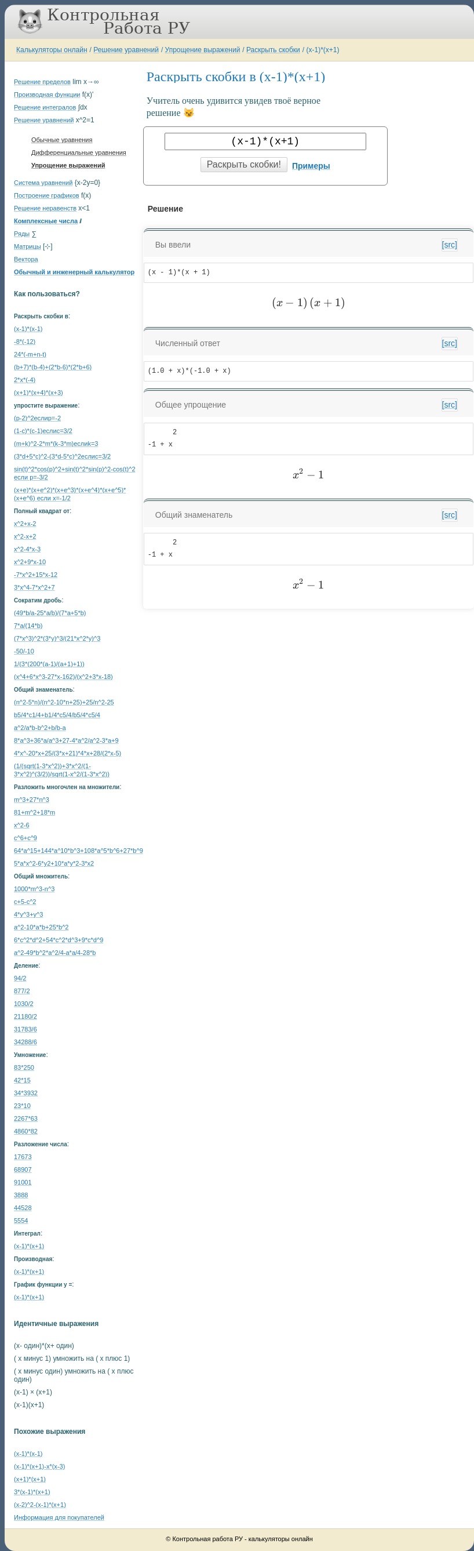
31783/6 (25, 1029)
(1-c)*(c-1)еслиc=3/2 (43, 430)
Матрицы (27, 246)
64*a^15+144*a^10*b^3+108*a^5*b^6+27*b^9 (78, 850)
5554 (21, 1220)
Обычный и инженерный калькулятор (74, 271)
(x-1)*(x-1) (28, 328)
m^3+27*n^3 (31, 799)
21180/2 (25, 1016)
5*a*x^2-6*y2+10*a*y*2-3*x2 (54, 863)
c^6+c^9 (25, 837)
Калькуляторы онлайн (51, 50)
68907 (23, 1169)
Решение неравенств (45, 208)
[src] (449, 244)
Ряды (22, 233)
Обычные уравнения (61, 139)
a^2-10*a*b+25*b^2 (41, 927)
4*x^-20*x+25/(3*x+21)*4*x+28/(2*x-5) (67, 753)
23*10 (22, 1105)
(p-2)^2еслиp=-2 (37, 418)
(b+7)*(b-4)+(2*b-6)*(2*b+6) (53, 367)
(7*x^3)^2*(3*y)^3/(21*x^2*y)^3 (57, 638)
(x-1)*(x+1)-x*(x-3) (39, 1466)
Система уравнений (43, 182)
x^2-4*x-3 (27, 549)
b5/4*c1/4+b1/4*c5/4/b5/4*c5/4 (57, 714)
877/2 (22, 990)
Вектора (26, 259)
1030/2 (24, 1003)
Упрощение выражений (202, 50)
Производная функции (47, 94)
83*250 (24, 1067)
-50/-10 (24, 651)
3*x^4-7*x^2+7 (34, 587)
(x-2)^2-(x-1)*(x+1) (40, 1504)
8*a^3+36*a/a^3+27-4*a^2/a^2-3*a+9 (66, 740)
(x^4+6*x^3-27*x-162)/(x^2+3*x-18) (63, 676)
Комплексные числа (46, 220)
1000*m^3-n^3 (34, 888)
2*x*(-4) (24, 379)
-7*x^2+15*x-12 (35, 574)
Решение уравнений (126, 50)
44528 (23, 1207)
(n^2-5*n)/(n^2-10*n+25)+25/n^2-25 (64, 702)
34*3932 (26, 1092)
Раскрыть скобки (273, 50)
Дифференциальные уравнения (78, 152)
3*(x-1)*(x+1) (32, 1491)
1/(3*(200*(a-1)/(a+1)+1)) (49, 663)
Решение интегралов (45, 107)
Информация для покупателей (59, 1517)
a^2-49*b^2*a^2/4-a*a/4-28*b (55, 952)
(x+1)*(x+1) (30, 1479)
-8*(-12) (24, 341)
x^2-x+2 (25, 536)
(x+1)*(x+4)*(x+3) (38, 392)
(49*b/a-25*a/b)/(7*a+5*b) (50, 612)
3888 (21, 1195)
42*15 (22, 1080)
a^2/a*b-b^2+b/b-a (40, 727)
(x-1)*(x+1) (322, 50)
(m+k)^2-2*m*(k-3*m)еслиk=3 (56, 443)
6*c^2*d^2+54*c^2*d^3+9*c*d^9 (58, 939)
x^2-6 (22, 825)
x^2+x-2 (25, 523)
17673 (23, 1156)
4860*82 (26, 1131)
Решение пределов (42, 81)
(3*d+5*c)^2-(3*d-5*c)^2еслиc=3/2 (62, 456)
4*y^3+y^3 (28, 914)
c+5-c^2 (25, 901)
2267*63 (26, 1118)
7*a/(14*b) (28, 625)
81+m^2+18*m (34, 812)
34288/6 (25, 1041)
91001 (23, 1182)
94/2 (20, 978)
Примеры (311, 165)
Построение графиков (46, 195)
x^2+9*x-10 (30, 561)
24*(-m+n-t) (30, 354)
